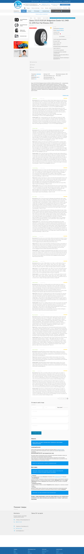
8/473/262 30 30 (55, 4)
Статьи (42, 8)
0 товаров (60, 1)
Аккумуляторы (45, 11)
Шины (23, 11)
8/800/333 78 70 (45, 4)
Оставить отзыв (36, 432)
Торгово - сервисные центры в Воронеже (53, 8)
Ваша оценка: (59, 407)
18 (35, 78)
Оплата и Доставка (35, 8)
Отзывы (43, 553)
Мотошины (36, 11)
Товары (28, 8)
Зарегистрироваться (45, 1)
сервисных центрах (60, 449)
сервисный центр (58, 476)
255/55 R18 (38, 74)
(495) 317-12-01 (19, 522)
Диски (29, 11)
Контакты (65, 8)
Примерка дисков (45, 550)
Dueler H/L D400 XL (60, 30)
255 (35, 75)
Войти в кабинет (36, 1)
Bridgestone (61, 28)
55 (38, 77)
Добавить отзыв (65, 95)
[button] (67, 407)
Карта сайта (44, 551)
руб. (68, 1)
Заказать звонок (65, 4)
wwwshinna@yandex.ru (20, 530)
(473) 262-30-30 (19, 528)
